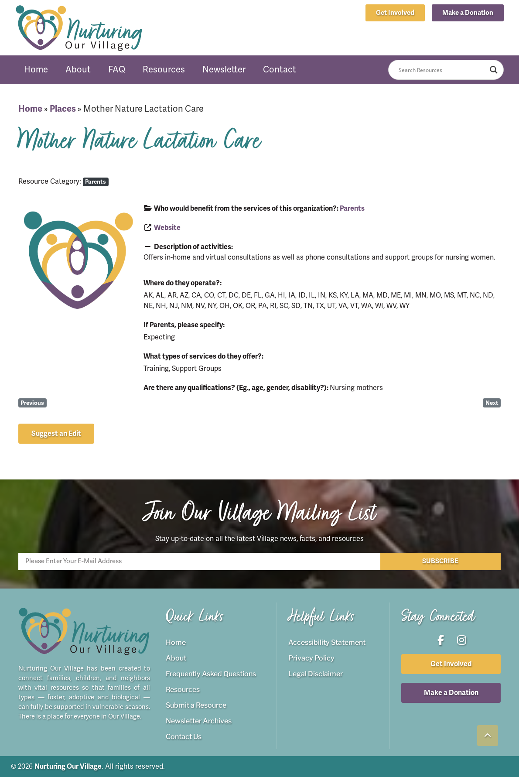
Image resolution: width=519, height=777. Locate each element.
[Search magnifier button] (494, 70)
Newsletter (224, 69)
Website (167, 227)
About (78, 69)
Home (36, 69)
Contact (279, 69)
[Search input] (442, 70)
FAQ (116, 69)
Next (492, 403)
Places (63, 108)
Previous (32, 403)
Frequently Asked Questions (211, 674)
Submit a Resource (196, 705)
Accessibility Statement (326, 642)
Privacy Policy (311, 658)
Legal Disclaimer (315, 674)
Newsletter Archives (199, 721)
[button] (468, 12)
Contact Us (183, 737)
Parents (95, 181)
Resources (164, 69)
